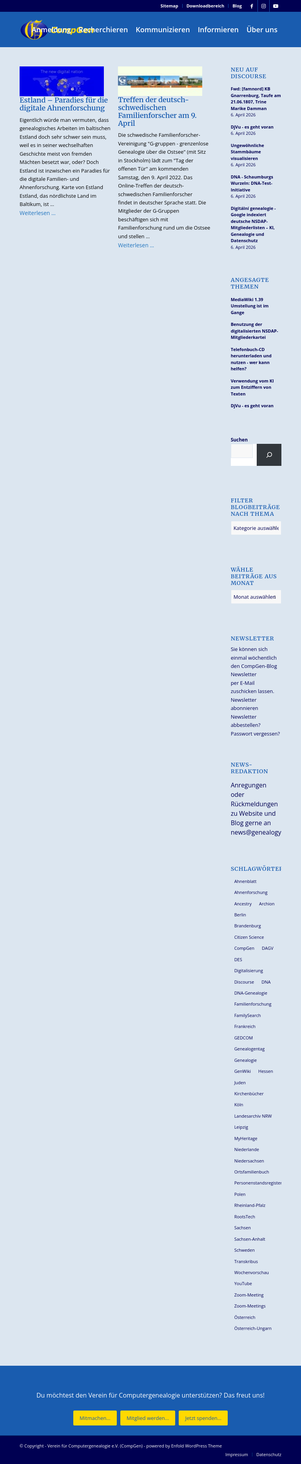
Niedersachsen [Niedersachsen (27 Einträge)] (249, 1161)
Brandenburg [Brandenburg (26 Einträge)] (247, 926)
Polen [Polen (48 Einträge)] (240, 1194)
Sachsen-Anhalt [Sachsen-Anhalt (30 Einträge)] (249, 1239)
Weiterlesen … (38, 213)
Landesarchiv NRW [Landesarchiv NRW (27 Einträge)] (253, 1116)
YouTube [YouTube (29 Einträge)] (243, 1283)
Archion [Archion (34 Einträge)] (267, 904)
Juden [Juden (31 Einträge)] (240, 1082)
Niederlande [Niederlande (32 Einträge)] (246, 1149)
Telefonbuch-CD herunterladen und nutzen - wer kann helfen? (251, 359)
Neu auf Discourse (249, 73)
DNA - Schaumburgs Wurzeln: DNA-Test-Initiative (252, 183)
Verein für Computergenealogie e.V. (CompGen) (95, 1446)
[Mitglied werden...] (147, 1418)
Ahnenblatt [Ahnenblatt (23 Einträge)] (245, 881)
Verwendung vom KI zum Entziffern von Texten (252, 387)
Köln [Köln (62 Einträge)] (238, 1104)
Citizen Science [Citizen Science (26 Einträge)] (249, 937)
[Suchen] (269, 455)
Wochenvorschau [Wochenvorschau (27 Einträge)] (251, 1272)
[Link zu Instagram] (263, 6)
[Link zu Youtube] (275, 6)
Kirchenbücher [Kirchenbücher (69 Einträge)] (249, 1093)
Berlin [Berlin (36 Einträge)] (240, 915)
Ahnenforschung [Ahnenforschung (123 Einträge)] (251, 892)
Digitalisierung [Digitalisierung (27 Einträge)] (248, 970)
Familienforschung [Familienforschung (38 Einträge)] (253, 1004)
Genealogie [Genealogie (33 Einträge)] (245, 1060)
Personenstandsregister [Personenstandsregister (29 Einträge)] (257, 1183)
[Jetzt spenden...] (203, 1418)
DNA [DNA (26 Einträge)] (265, 982)
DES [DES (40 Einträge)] (238, 959)
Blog (237, 6)
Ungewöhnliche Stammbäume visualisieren (247, 151)
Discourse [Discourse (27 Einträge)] (244, 982)
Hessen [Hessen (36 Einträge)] (265, 1071)
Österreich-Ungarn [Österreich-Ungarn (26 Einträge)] (253, 1328)
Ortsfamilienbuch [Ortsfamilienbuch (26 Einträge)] (251, 1172)
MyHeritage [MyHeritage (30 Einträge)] (245, 1138)
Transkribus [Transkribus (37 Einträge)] (246, 1261)
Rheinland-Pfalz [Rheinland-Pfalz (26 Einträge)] (250, 1205)
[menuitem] (170, 6)
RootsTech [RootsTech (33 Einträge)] (244, 1216)
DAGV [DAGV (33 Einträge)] (268, 948)
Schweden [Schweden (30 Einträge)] (244, 1250)
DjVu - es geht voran (252, 127)
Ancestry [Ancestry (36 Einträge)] (243, 904)
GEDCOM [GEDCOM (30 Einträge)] (243, 1038)
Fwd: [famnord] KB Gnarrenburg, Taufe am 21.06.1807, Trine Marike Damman (256, 98)
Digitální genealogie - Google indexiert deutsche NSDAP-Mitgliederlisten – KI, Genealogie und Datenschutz (253, 224)
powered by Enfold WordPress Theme (184, 1446)
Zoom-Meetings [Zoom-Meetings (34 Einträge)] (250, 1306)
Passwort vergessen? (255, 733)
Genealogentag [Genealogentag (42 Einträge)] (249, 1049)
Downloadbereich (206, 6)
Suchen (239, 439)
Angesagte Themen (250, 283)
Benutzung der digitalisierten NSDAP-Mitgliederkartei (254, 330)
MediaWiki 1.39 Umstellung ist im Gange (250, 305)
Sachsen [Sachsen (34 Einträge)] (242, 1227)
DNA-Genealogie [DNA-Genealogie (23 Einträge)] (250, 993)
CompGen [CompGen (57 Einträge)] (244, 948)
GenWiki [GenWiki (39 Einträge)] (242, 1071)
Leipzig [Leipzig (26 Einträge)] (241, 1127)
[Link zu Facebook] (251, 6)
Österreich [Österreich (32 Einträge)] (245, 1317)
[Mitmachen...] (95, 1418)
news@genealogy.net (262, 832)
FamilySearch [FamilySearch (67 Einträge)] (247, 1015)
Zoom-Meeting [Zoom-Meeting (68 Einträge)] (249, 1295)
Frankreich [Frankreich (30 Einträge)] (245, 1026)
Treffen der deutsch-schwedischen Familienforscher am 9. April (157, 111)
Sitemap (169, 6)
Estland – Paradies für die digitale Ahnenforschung (64, 104)
